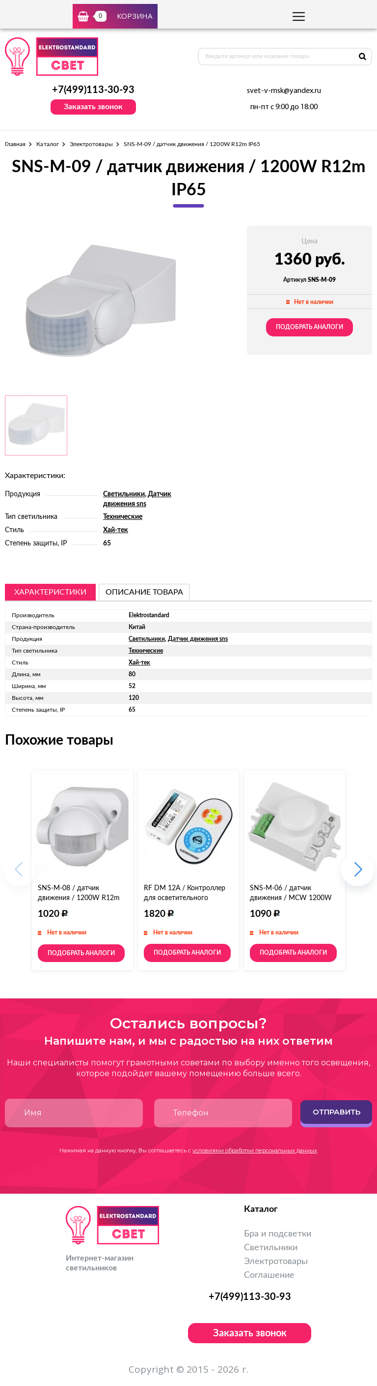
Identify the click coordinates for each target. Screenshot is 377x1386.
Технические (122, 516)
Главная (15, 144)
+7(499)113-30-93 (93, 90)
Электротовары (91, 144)
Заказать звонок (93, 107)
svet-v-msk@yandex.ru (284, 91)
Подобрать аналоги (309, 327)
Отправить (336, 1111)
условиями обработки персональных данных (254, 1150)
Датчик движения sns (198, 639)
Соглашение (269, 1275)
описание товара (144, 592)
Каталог (47, 144)
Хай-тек (115, 530)
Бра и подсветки (277, 1234)
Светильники (124, 494)
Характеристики (50, 592)
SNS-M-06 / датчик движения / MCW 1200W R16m (291, 898)
